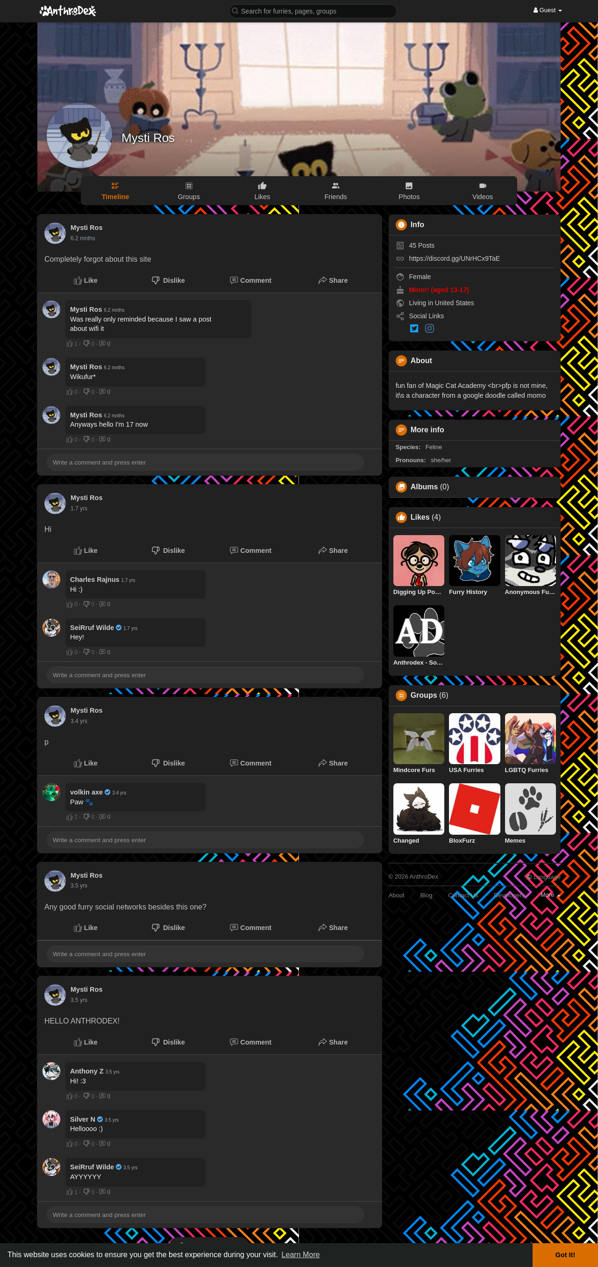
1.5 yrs (79, 508)
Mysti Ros (148, 138)
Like (86, 280)
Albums (424, 487)
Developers (509, 895)
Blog (426, 895)
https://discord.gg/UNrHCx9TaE (454, 258)
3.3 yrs (79, 885)
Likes (420, 517)
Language (543, 877)
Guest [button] (548, 10)
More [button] (551, 894)
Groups (424, 695)
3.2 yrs (79, 721)
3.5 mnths (83, 238)
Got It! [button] (565, 1255)
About (397, 895)
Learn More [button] (301, 1255)
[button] (313, 10)
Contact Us (463, 895)
